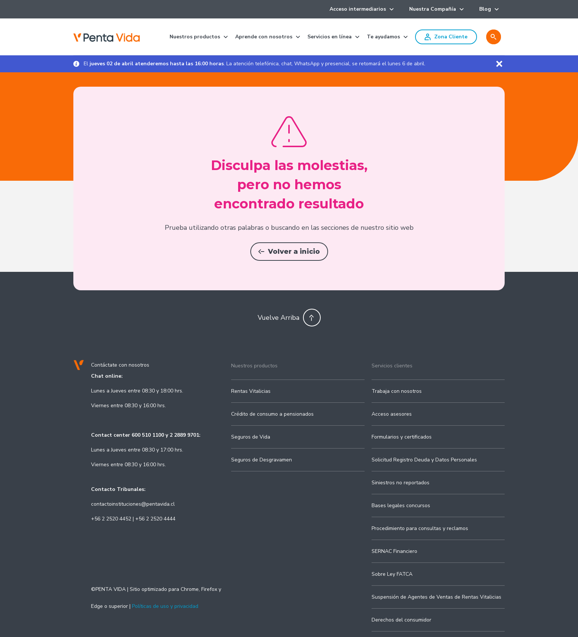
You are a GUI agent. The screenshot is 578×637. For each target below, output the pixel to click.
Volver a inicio (289, 251)
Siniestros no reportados (400, 482)
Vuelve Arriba (289, 317)
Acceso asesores (392, 414)
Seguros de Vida (250, 436)
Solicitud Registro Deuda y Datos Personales (424, 459)
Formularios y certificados (402, 436)
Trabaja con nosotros (397, 391)
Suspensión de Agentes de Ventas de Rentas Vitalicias (436, 596)
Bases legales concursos (401, 505)
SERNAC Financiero (394, 551)
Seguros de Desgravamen (261, 459)
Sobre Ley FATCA (392, 574)
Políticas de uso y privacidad (165, 606)
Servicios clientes (392, 365)
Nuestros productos (254, 365)
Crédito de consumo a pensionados (272, 414)
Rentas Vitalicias (251, 391)
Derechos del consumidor (401, 619)
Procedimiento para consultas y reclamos (420, 528)
